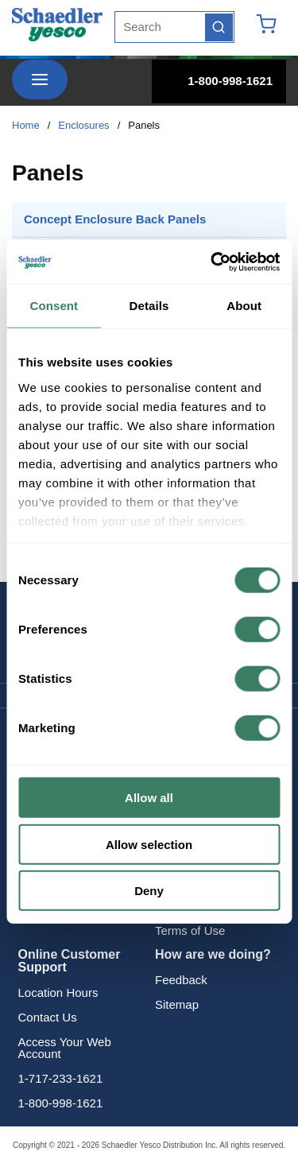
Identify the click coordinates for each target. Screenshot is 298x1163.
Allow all (149, 797)
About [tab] (243, 305)
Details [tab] (149, 305)
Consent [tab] (53, 305)
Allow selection (149, 844)
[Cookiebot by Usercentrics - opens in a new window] (212, 261)
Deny (149, 890)
